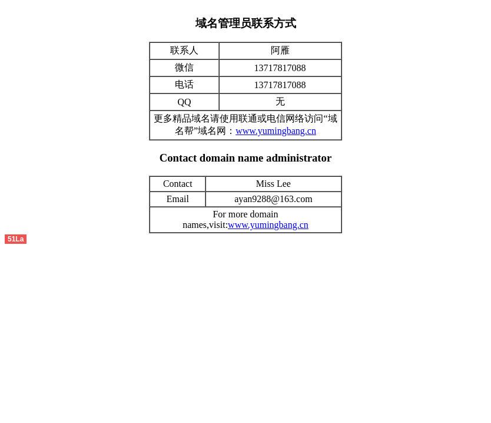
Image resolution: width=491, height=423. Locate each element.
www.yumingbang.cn (275, 131)
